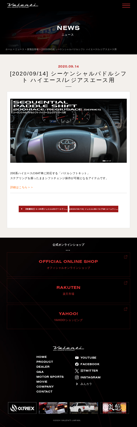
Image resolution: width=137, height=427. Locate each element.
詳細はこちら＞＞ (21, 187)
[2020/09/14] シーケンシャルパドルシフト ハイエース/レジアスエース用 (79, 49)
